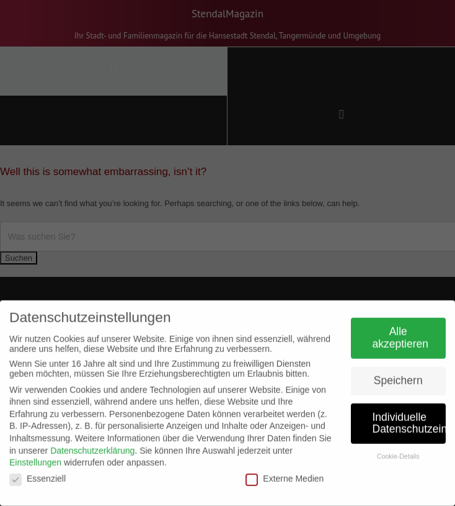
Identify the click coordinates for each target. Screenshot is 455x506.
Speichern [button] (398, 376)
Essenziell (37, 474)
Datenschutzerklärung (92, 446)
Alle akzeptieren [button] (400, 334)
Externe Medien (284, 474)
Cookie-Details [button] (398, 452)
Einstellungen (35, 458)
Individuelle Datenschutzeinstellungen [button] (409, 419)
